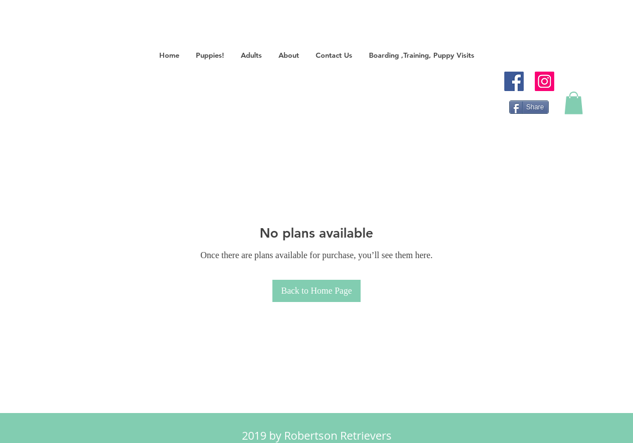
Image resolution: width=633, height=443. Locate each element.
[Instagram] (544, 81)
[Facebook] (514, 81)
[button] (210, 55)
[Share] (529, 107)
